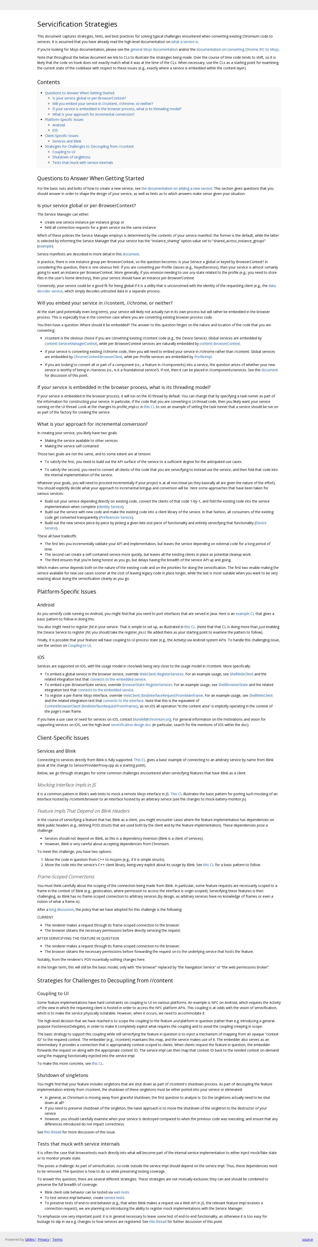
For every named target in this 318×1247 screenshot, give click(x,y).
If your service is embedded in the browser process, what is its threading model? (116, 108)
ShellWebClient (241, 674)
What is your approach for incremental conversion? (93, 114)
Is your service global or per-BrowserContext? (89, 98)
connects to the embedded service (118, 679)
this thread (52, 1132)
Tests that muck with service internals (82, 162)
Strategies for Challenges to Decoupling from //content (89, 146)
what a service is (184, 41)
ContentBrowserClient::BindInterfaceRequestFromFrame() (91, 706)
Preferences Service (116, 517)
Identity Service (110, 506)
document (131, 254)
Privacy (43, 1239)
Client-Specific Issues (62, 135)
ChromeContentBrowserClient (98, 356)
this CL (149, 406)
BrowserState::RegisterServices (147, 684)
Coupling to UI (63, 151)
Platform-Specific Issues (64, 119)
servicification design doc (131, 724)
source (307, 1239)
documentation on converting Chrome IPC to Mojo (238, 49)
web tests (121, 1192)
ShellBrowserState (233, 684)
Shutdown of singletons (71, 157)
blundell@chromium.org (152, 719)
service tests (114, 1197)
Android (58, 125)
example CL (245, 613)
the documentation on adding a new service (177, 188)
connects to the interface (123, 700)
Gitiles (30, 1239)
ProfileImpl (203, 356)
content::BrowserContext (220, 343)
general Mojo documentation (154, 49)
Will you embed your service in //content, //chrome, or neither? (102, 103)
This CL (140, 759)
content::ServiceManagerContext (71, 343)
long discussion (61, 909)
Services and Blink (66, 141)
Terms (57, 1239)
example (45, 246)
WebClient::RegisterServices (162, 674)
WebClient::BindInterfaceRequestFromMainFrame (163, 695)
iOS (55, 130)
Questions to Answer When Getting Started (79, 93)
